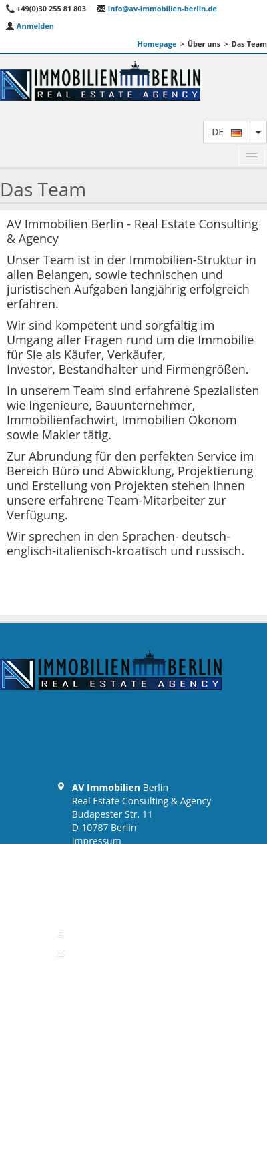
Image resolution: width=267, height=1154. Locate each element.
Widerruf (91, 880)
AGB (81, 867)
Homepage (157, 44)
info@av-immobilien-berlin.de (157, 8)
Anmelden (29, 26)
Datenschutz (99, 854)
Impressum (96, 840)
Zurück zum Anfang (133, 980)
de (227, 131)
